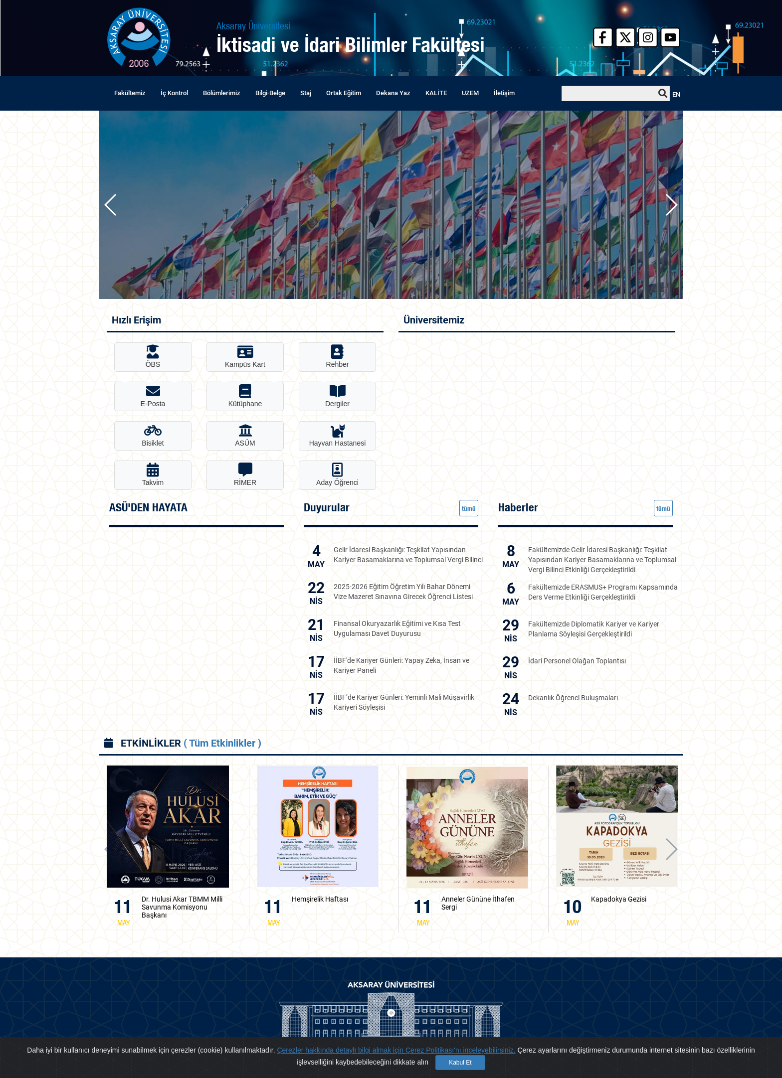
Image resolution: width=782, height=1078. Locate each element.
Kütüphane (245, 396)
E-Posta (153, 396)
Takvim (153, 474)
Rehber (337, 356)
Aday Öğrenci (337, 474)
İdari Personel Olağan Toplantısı (577, 661)
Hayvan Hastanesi (337, 435)
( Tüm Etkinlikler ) (222, 743)
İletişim (504, 93)
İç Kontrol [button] (174, 93)
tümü (469, 508)
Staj (305, 93)
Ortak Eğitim (343, 93)
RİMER (245, 474)
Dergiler (337, 396)
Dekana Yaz (393, 93)
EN (676, 94)
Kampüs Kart (245, 356)
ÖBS (153, 356)
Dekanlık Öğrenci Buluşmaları (573, 698)
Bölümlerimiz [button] (221, 93)
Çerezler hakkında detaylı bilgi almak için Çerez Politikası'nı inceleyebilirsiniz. (396, 1050)
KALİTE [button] (436, 93)
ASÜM (245, 435)
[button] (671, 205)
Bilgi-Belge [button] (270, 93)
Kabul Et (460, 1062)
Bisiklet (153, 435)
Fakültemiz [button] (130, 93)
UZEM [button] (470, 93)
